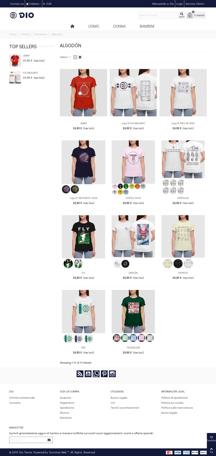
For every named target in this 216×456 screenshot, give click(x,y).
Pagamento (67, 403)
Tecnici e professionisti (125, 407)
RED (84, 347)
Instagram (112, 373)
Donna (119, 26)
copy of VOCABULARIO (133, 123)
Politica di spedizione (174, 398)
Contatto (15, 403)
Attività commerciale (22, 398)
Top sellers (23, 46)
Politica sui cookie (172, 403)
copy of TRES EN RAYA (183, 123)
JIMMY (26, 55)
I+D (113, 403)
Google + (96, 373)
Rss (80, 373)
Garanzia (65, 417)
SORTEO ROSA (133, 198)
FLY (83, 272)
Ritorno (64, 413)
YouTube (88, 373)
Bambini (147, 26)
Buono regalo (119, 398)
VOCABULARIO (30, 72)
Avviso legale (169, 413)
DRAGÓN (133, 272)
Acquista (65, 398)
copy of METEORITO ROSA (83, 198)
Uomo (93, 26)
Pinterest (104, 373)
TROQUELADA (133, 347)
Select (65, 57)
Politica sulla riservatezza (177, 407)
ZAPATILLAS (183, 198)
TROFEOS (183, 272)
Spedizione (67, 407)
